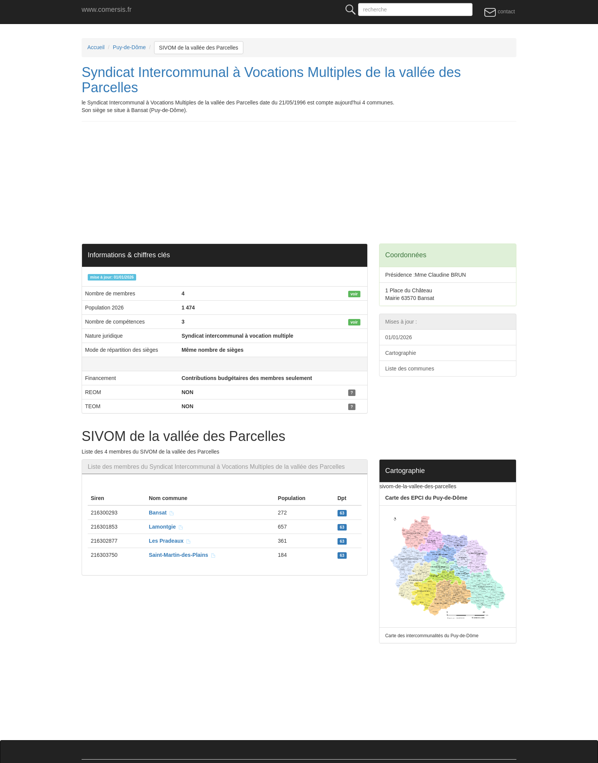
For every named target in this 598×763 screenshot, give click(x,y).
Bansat (161, 513)
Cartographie (400, 353)
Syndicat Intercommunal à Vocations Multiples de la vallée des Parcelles (271, 79)
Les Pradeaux (170, 541)
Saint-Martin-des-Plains (182, 555)
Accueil (95, 47)
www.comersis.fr (107, 9)
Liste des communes (409, 368)
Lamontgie (166, 527)
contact (499, 12)
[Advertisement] (310, 182)
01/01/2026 (398, 337)
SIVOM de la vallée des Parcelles (198, 48)
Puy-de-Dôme (129, 47)
